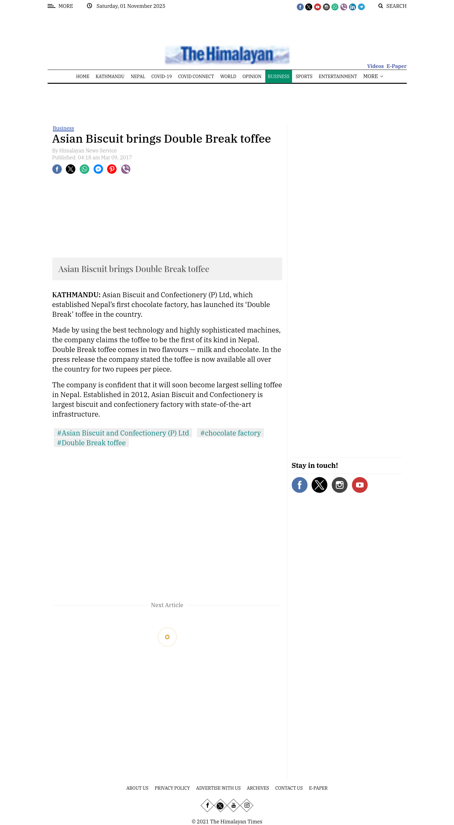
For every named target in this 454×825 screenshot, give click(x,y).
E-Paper (397, 66)
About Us (137, 788)
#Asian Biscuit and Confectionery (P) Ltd (123, 432)
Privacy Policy (172, 788)
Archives (258, 788)
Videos (375, 66)
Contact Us (289, 788)
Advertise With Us (218, 788)
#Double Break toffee (91, 442)
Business (63, 128)
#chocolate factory (230, 432)
